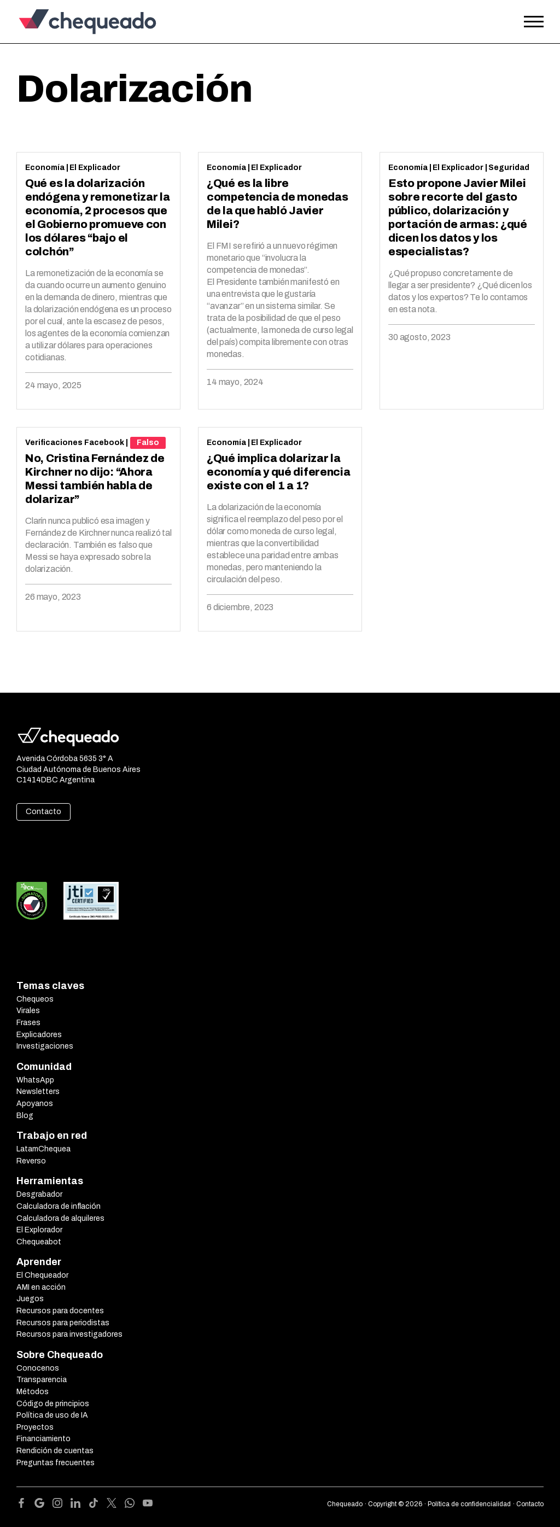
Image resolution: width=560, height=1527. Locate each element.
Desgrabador (39, 1194)
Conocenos (37, 1368)
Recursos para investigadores (69, 1334)
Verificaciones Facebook (74, 442)
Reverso (31, 1161)
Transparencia (41, 1380)
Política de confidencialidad (469, 1504)
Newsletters (38, 1091)
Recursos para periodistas (62, 1323)
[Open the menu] (534, 21)
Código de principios (52, 1404)
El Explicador (94, 167)
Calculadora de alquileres (60, 1218)
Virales (28, 1011)
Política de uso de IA (52, 1415)
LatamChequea (43, 1149)
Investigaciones (44, 1046)
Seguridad (508, 167)
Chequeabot (38, 1242)
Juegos (30, 1299)
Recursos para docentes (60, 1311)
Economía (45, 167)
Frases (28, 1023)
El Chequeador (42, 1275)
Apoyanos (34, 1103)
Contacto (43, 812)
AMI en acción (41, 1287)
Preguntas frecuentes (55, 1463)
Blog (24, 1115)
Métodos (32, 1392)
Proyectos (35, 1427)
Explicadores (39, 1035)
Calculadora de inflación (58, 1206)
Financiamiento (43, 1439)
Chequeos (35, 999)
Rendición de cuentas (55, 1451)
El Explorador (39, 1230)
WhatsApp (35, 1080)
